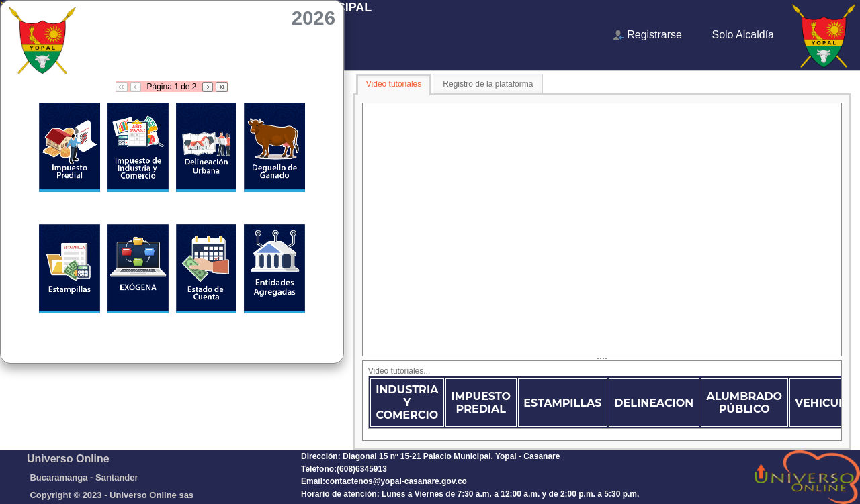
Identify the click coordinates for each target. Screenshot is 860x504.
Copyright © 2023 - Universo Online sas (112, 495)
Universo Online (68, 458)
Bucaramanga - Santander (84, 477)
